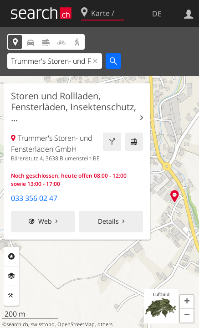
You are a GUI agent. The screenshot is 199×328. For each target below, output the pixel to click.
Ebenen (11, 276)
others (104, 324)
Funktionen (11, 295)
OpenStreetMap (76, 324)
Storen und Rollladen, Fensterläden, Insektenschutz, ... (73, 107)
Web (45, 221)
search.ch (17, 324)
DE (157, 14)
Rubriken (11, 256)
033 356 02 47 (34, 198)
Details (108, 221)
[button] (187, 302)
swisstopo (43, 324)
